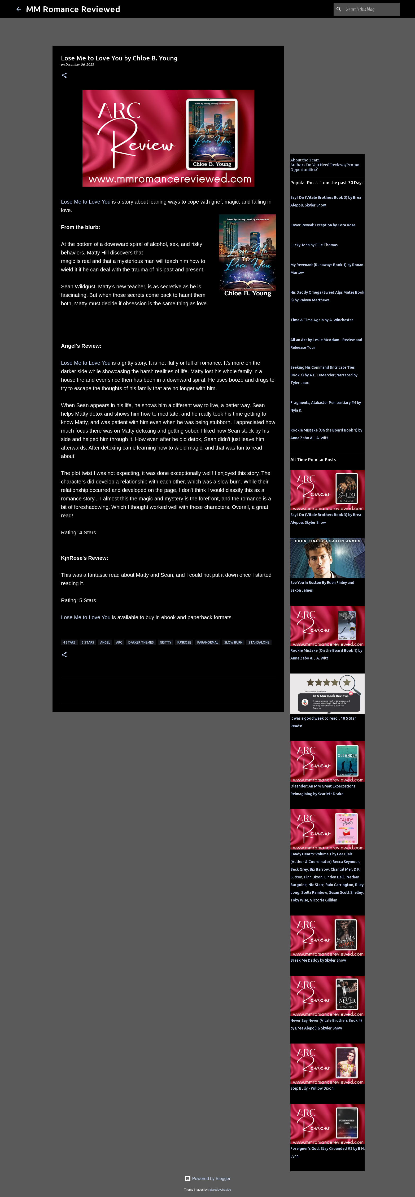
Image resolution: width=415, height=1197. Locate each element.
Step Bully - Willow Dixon (312, 1088)
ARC (119, 642)
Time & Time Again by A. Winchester (321, 320)
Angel (105, 642)
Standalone (258, 642)
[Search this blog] (372, 9)
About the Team (305, 160)
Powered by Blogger (207, 1178)
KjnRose (184, 642)
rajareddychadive (219, 1189)
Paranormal (207, 642)
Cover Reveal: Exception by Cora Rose (322, 225)
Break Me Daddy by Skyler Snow (318, 960)
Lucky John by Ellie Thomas (314, 245)
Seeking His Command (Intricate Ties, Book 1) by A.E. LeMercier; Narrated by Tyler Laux (323, 375)
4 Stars (69, 642)
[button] (64, 75)
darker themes (141, 642)
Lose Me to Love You (86, 202)
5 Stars (88, 642)
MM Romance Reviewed (73, 9)
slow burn (233, 642)
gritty (165, 642)
